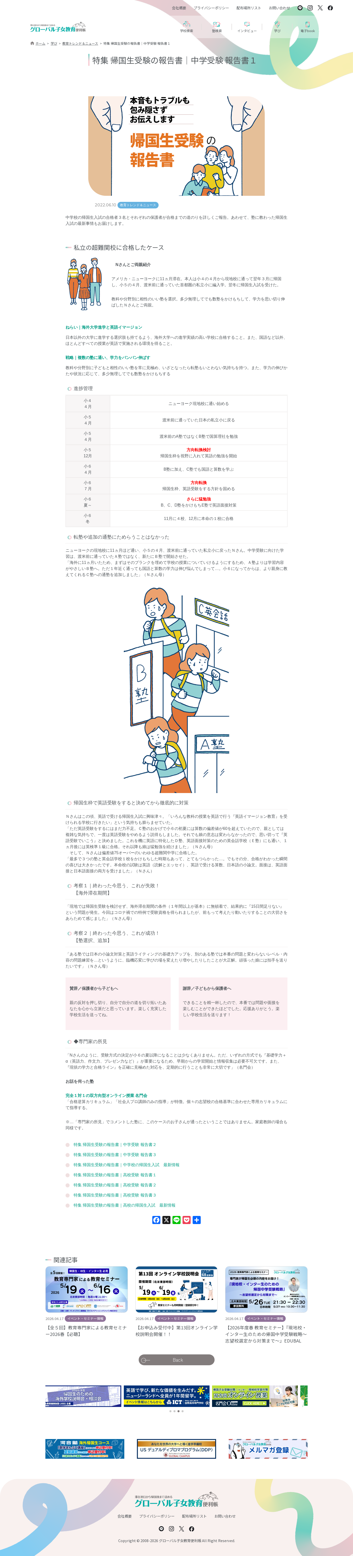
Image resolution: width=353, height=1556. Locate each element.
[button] (170, 1411)
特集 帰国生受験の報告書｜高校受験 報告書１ (115, 1175)
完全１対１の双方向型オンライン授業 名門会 (106, 1095)
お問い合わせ (279, 7)
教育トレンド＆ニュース (80, 43)
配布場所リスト (249, 7)
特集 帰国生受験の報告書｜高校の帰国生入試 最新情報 (124, 1205)
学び (54, 43)
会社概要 (179, 7)
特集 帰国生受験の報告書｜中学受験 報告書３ (115, 1155)
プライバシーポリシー (211, 7)
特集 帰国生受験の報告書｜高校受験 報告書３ (115, 1195)
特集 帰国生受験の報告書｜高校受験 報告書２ (115, 1185)
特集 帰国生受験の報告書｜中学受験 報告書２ (115, 1144)
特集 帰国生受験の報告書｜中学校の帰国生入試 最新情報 (127, 1165)
